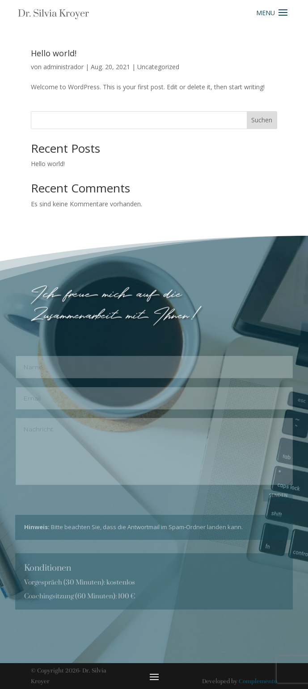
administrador (63, 67)
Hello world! (53, 53)
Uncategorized (158, 67)
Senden (278, 495)
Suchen (261, 120)
